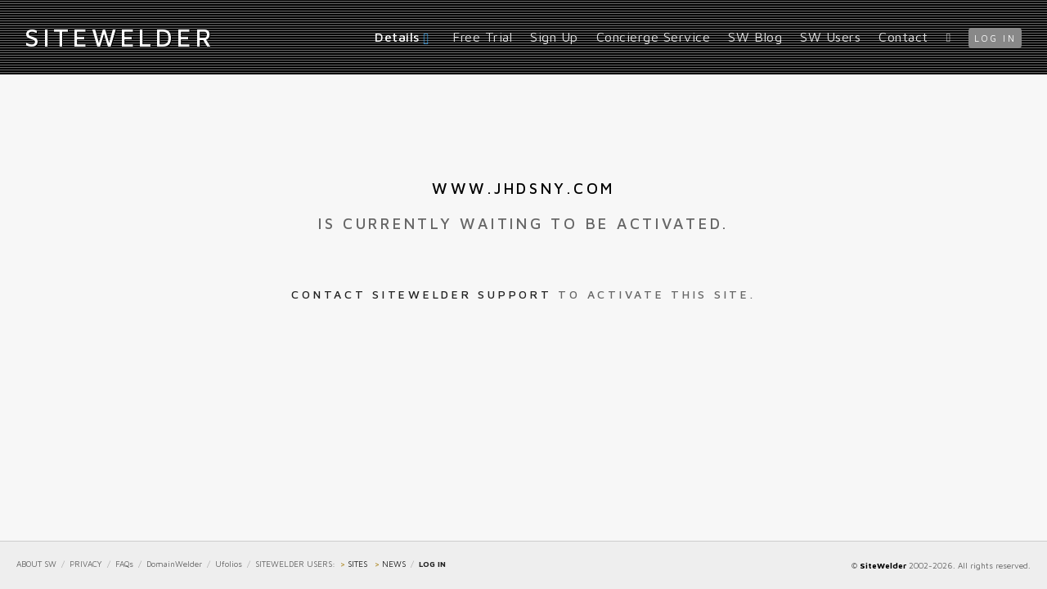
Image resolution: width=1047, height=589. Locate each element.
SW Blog (755, 36)
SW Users (830, 36)
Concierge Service (653, 36)
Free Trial (482, 36)
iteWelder (119, 37)
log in (995, 38)
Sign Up (554, 36)
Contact (903, 36)
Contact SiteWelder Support (421, 294)
